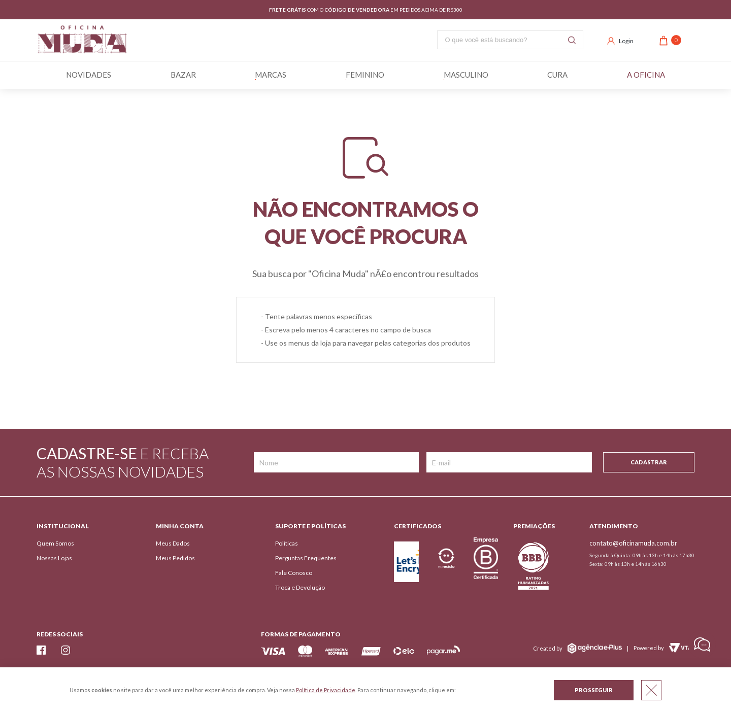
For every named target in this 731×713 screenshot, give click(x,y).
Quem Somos (55, 543)
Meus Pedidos (175, 558)
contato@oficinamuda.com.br (633, 543)
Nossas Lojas (54, 558)
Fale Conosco (293, 572)
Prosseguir (594, 690)
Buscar (572, 40)
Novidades (88, 75)
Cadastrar (648, 462)
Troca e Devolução (300, 587)
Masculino (466, 75)
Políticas (286, 543)
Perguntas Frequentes (306, 558)
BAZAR (183, 75)
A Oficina (646, 75)
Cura (557, 75)
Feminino (365, 75)
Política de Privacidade (325, 690)
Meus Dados (173, 543)
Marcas (270, 75)
